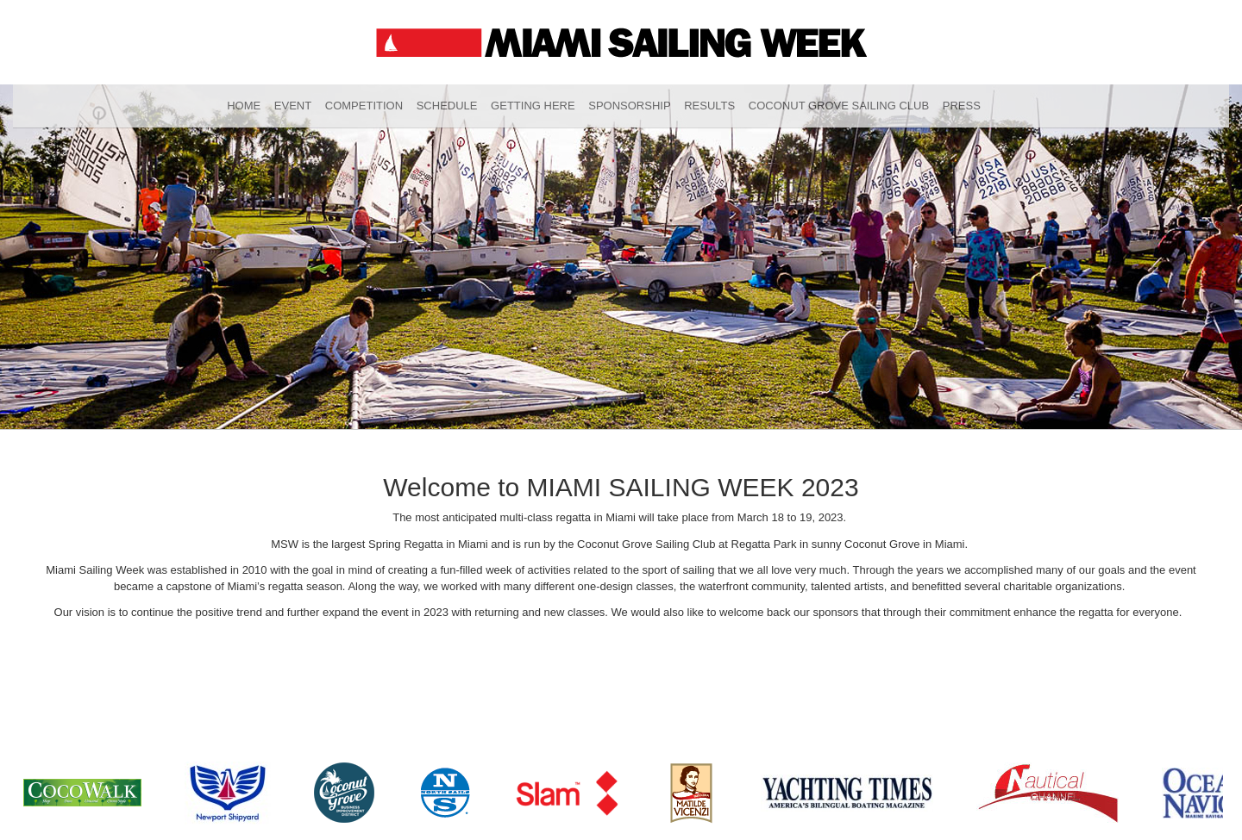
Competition (364, 105)
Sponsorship (629, 105)
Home (243, 105)
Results (709, 105)
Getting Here (533, 105)
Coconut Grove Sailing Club (839, 105)
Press (962, 105)
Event (292, 105)
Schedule (447, 105)
